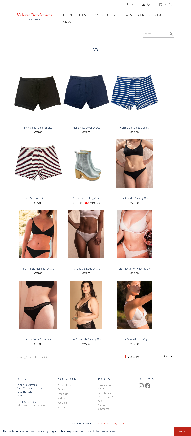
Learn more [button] (108, 431)
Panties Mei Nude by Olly (86, 268)
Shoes (82, 15)
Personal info (64, 385)
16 (137, 356)
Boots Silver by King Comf (86, 198)
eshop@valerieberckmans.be (32, 405)
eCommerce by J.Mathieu (112, 423)
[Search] (158, 34)
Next (168, 357)
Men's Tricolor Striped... (38, 198)
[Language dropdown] (129, 5)
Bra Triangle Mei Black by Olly (38, 268)
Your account (67, 379)
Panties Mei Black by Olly (134, 198)
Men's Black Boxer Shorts (38, 127)
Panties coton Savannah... (38, 339)
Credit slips (63, 393)
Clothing (68, 15)
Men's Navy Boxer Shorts (86, 127)
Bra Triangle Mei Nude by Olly (134, 268)
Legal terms (104, 393)
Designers (96, 15)
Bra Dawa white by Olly (134, 339)
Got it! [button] (182, 431)
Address (61, 398)
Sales (128, 15)
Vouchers (62, 402)
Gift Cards (114, 15)
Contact (67, 21)
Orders (61, 389)
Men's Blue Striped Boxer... (134, 127)
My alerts (62, 407)
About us (160, 15)
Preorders (143, 15)
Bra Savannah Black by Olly (86, 339)
